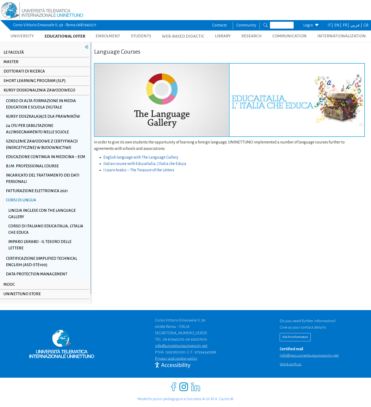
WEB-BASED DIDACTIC (183, 36)
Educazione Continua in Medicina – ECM (45, 157)
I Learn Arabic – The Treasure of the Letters (138, 170)
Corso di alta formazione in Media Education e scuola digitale (41, 104)
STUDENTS (141, 36)
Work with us (290, 364)
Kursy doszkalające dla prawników (43, 116)
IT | (331, 25)
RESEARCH (251, 36)
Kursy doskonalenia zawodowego (39, 90)
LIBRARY (223, 36)
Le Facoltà (14, 52)
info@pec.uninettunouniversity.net (309, 355)
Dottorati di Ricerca (24, 71)
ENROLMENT (108, 36)
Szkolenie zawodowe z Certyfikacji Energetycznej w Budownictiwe (42, 144)
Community (246, 25)
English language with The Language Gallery (140, 157)
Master (11, 62)
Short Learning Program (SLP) (35, 81)
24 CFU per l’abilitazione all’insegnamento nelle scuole (37, 129)
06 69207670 (196, 339)
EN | (338, 25)
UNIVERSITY (22, 36)
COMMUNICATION (289, 36)
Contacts (219, 25)
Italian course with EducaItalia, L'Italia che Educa (144, 164)
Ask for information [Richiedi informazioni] (295, 337)
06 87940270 (173, 339)
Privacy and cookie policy (176, 358)
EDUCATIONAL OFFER (64, 36)
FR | (346, 25)
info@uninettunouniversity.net (181, 346)
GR (365, 25)
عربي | (356, 25)
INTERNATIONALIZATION (341, 36)
